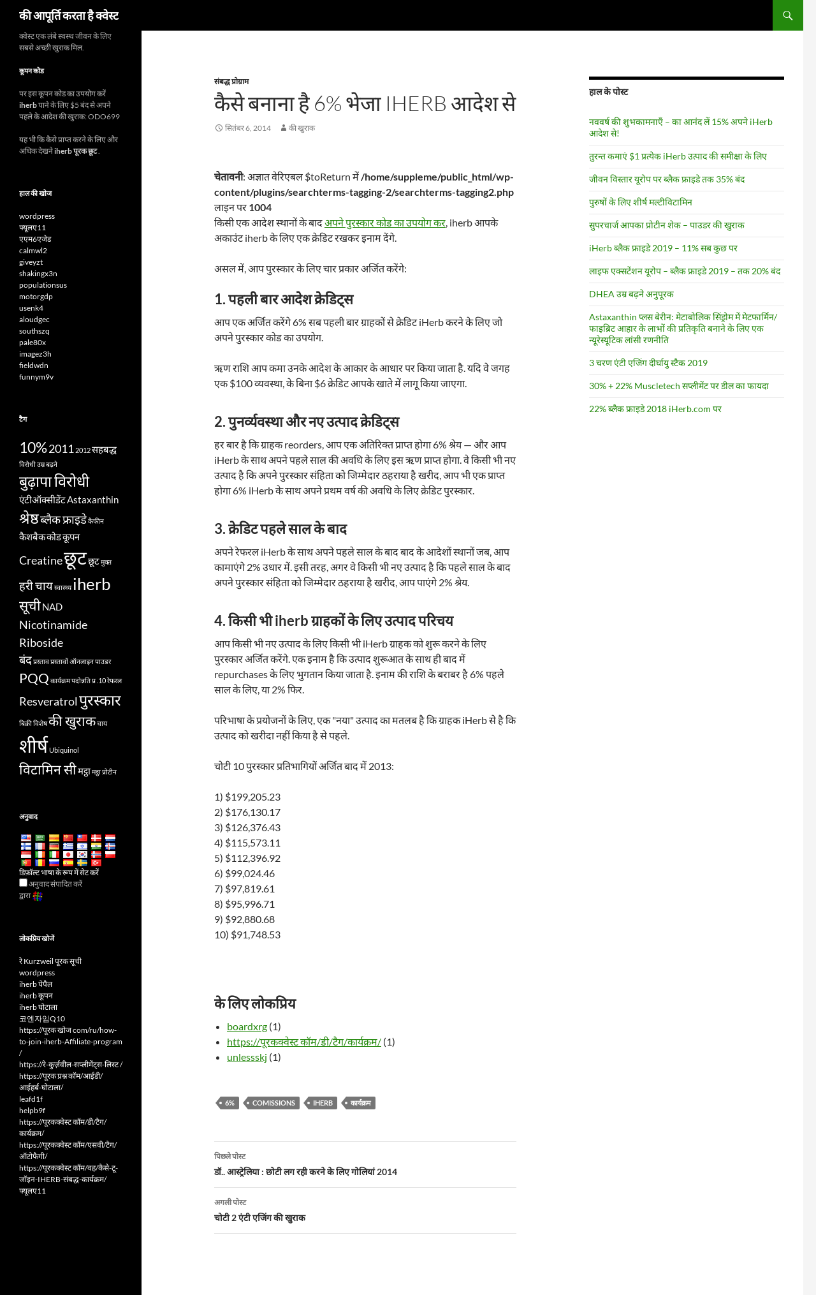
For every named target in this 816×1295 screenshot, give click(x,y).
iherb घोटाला (38, 1007)
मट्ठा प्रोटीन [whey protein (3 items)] (104, 771)
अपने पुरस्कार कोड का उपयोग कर (385, 222)
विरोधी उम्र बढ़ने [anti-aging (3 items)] (38, 464)
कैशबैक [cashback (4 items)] (32, 536)
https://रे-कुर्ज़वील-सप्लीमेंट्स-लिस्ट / (70, 1064)
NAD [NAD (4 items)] (52, 606)
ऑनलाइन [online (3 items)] (81, 661)
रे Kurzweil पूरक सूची (50, 961)
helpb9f (32, 1110)
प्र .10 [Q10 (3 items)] (99, 680)
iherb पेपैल (35, 984)
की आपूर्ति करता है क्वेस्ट (69, 15)
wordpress (37, 216)
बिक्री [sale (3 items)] (25, 723)
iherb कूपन (36, 995)
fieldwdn (33, 365)
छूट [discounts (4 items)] (93, 560)
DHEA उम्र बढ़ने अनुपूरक (631, 293)
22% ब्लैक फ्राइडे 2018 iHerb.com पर (655, 408)
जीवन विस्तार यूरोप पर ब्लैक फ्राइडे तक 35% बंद (667, 179)
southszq (34, 331)
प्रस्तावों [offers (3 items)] (59, 661)
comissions (273, 1103)
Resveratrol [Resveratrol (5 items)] (48, 701)
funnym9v (36, 376)
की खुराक (302, 128)
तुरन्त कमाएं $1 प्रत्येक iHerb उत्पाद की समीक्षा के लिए (678, 156)
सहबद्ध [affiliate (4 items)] (104, 449)
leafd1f (31, 1099)
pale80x (32, 342)
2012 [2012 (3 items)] (83, 450)
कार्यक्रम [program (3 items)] (60, 680)
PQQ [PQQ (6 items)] (34, 678)
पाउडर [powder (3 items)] (103, 661)
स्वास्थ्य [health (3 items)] (62, 587)
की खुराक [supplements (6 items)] (72, 721)
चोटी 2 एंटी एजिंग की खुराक (365, 1209)
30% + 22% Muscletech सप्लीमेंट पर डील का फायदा (679, 385)
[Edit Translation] (23, 882)
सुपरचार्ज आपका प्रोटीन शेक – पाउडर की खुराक (667, 224)
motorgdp (36, 296)
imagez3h (35, 354)
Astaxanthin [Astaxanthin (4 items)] (93, 499)
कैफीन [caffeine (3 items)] (96, 521)
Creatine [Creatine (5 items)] (40, 560)
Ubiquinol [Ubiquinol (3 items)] (64, 750)
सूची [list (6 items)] (30, 605)
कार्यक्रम (361, 1103)
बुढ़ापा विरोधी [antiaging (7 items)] (54, 481)
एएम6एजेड (35, 239)
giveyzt (31, 262)
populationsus (43, 285)
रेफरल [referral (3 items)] (114, 680)
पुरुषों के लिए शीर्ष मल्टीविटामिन (640, 201)
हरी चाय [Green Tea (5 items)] (36, 586)
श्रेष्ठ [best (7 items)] (29, 518)
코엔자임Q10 (42, 1018)
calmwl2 (33, 250)
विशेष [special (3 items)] (40, 723)
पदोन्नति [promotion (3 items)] (81, 680)
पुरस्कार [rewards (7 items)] (100, 700)
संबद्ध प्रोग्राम (231, 81)
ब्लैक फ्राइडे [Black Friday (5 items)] (63, 519)
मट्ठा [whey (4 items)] (84, 770)
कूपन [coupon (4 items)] (71, 536)
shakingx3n (38, 273)
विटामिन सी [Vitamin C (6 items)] (47, 769)
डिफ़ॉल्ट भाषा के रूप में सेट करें (59, 872)
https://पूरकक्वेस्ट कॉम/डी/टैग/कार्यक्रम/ (304, 1041)
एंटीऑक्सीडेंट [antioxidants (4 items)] (42, 499)
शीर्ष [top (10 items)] (33, 745)
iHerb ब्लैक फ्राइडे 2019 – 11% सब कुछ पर (663, 247)
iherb (323, 1103)
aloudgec (34, 319)
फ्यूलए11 (32, 227)
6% (230, 1103)
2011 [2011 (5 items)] (61, 448)
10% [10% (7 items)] (33, 447)
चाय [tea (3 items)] (102, 723)
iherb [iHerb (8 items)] (92, 583)
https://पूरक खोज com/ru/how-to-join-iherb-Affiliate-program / (70, 1041)
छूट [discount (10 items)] (75, 557)
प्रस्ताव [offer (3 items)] (41, 661)
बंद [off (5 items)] (25, 660)
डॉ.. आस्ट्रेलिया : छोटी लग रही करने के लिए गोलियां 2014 (365, 1163)
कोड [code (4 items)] (54, 536)
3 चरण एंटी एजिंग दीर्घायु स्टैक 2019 (648, 362)
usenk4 (31, 308)
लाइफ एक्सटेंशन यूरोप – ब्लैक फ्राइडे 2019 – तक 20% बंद (684, 270)
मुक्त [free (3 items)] (106, 562)
